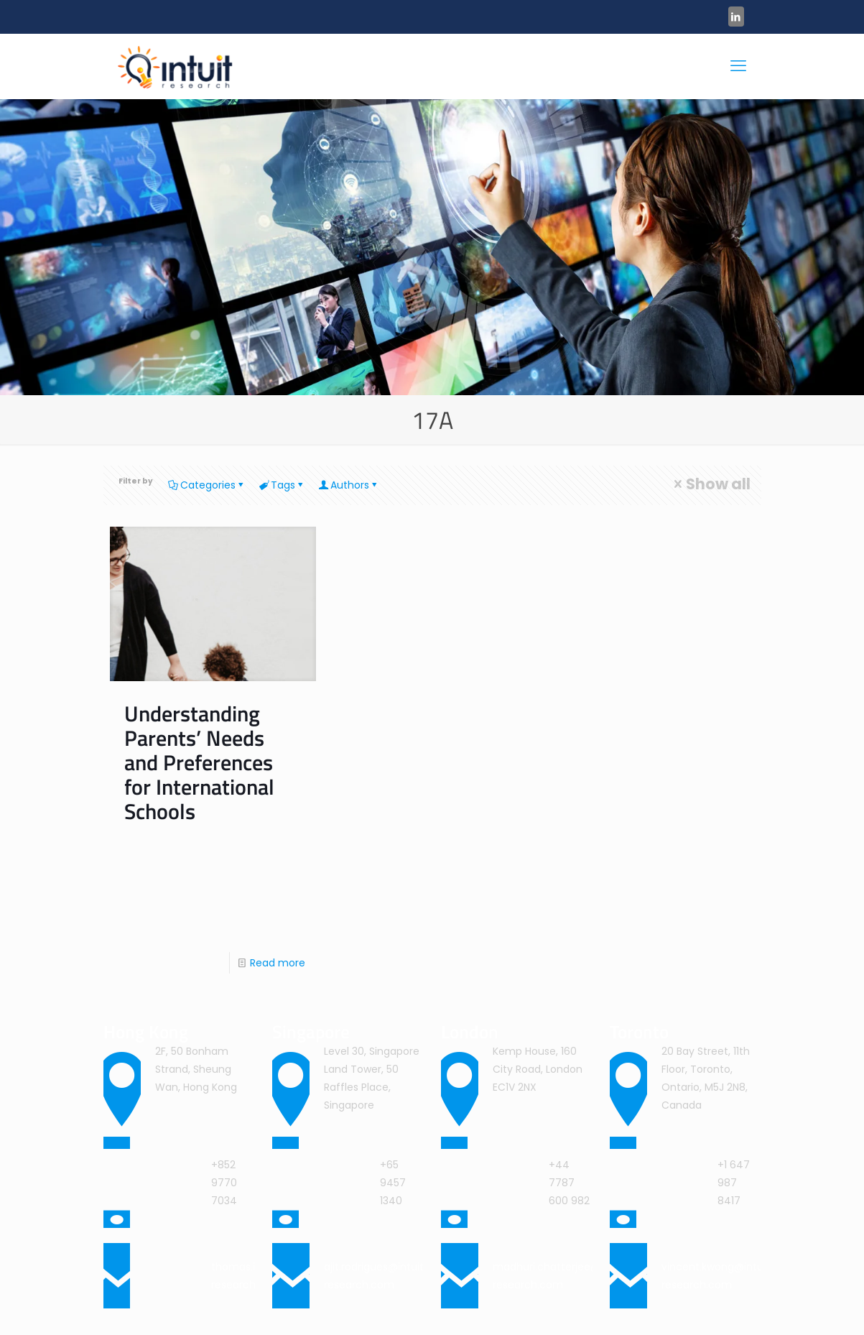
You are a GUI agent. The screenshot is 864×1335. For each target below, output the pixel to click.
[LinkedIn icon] (736, 16)
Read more (277, 963)
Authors (348, 485)
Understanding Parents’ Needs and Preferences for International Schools (199, 762)
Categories (207, 485)
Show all (711, 483)
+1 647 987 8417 (733, 1183)
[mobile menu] (738, 66)
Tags (282, 485)
